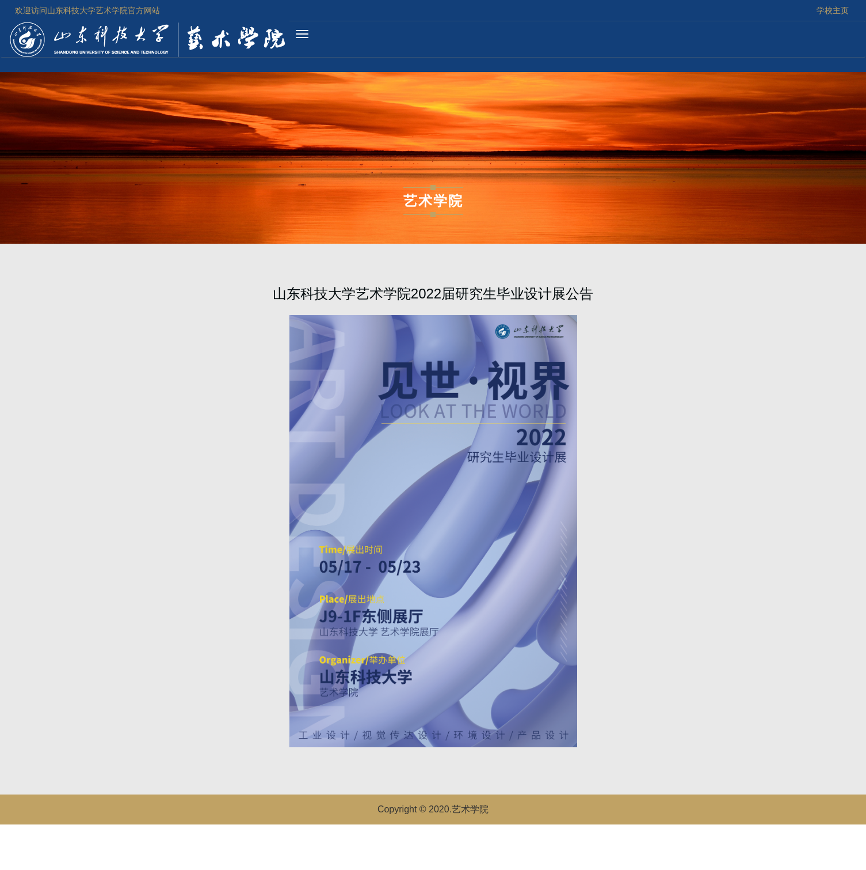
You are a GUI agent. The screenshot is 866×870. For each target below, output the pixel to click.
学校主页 (833, 10)
